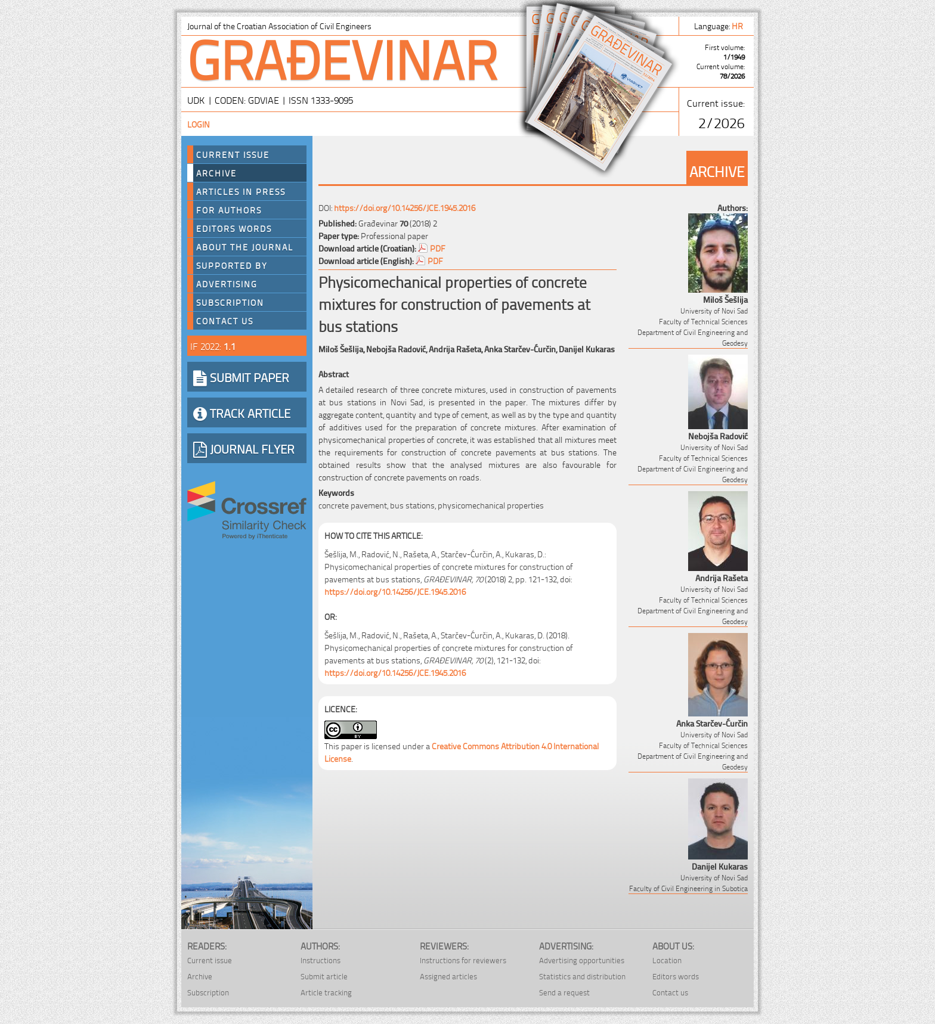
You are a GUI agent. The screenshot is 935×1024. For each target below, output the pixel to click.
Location (667, 960)
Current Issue (233, 154)
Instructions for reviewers (463, 960)
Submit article (324, 976)
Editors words (234, 228)
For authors (229, 210)
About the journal (244, 247)
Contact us (224, 321)
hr (738, 25)
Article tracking (326, 992)
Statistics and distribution (582, 976)
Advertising (227, 284)
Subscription (230, 302)
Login (198, 123)
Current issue (209, 960)
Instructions (320, 960)
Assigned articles (448, 976)
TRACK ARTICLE (241, 412)
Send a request (564, 992)
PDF (437, 247)
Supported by (232, 265)
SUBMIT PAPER (241, 377)
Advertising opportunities (581, 960)
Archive (216, 173)
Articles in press (241, 191)
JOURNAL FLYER (244, 448)
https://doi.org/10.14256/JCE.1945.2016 (404, 207)
